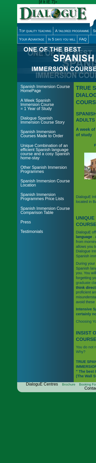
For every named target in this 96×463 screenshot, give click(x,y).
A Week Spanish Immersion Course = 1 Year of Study (37, 104)
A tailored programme (72, 31)
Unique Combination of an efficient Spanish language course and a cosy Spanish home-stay (45, 151)
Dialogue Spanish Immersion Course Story (42, 120)
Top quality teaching (35, 31)
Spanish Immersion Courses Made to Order (41, 134)
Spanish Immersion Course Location (45, 183)
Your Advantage (31, 39)
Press (25, 222)
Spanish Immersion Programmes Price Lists (42, 196)
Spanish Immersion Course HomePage (45, 88)
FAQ (83, 39)
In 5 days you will (62, 39)
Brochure (69, 384)
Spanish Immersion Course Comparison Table (45, 210)
